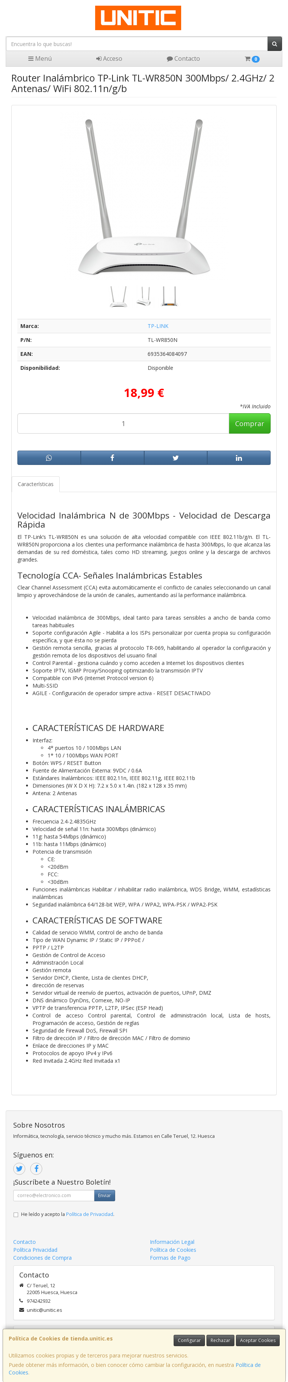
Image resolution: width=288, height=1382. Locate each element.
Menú (40, 58)
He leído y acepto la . (67, 1214)
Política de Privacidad (89, 1214)
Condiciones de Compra (42, 1257)
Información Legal (172, 1241)
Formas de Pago (170, 1257)
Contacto (183, 58)
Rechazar (220, 1340)
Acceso (109, 58)
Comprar (249, 423)
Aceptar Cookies (258, 1340)
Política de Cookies (173, 1249)
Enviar (104, 1195)
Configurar (189, 1340)
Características (36, 484)
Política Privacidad (35, 1249)
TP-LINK (158, 325)
